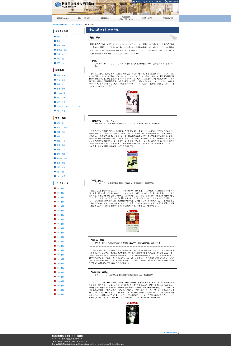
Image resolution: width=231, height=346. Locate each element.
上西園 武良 (62, 37)
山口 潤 (60, 172)
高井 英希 (61, 145)
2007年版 (60, 268)
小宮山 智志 (62, 50)
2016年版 (60, 228)
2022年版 (60, 202)
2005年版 (60, 277)
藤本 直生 (61, 102)
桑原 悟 (60, 41)
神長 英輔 (61, 80)
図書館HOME (57, 24)
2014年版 (60, 237)
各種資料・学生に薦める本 (72, 24)
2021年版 (60, 206)
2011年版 (60, 250)
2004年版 (60, 281)
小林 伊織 (61, 89)
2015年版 (60, 233)
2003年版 (60, 286)
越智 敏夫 (61, 75)
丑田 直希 (61, 167)
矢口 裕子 (61, 111)
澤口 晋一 (61, 98)
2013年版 (60, 241)
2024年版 (60, 193)
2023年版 (60, 197)
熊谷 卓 (60, 84)
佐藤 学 (60, 136)
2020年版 (60, 211)
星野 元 (60, 123)
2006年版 (60, 272)
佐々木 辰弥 (62, 128)
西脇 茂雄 (61, 132)
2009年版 (60, 259)
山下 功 (60, 63)
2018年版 (60, 219)
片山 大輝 (61, 176)
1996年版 (60, 294)
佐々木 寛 (61, 93)
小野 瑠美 (61, 154)
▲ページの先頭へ (171, 333)
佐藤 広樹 (61, 150)
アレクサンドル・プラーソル (68, 106)
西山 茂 (60, 59)
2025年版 (60, 188)
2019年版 (60, 215)
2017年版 (60, 224)
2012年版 (60, 246)
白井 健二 (61, 54)
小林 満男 (61, 45)
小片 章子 (61, 163)
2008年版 (60, 264)
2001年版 (60, 290)
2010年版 (60, 255)
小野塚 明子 (62, 158)
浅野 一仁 (61, 141)
